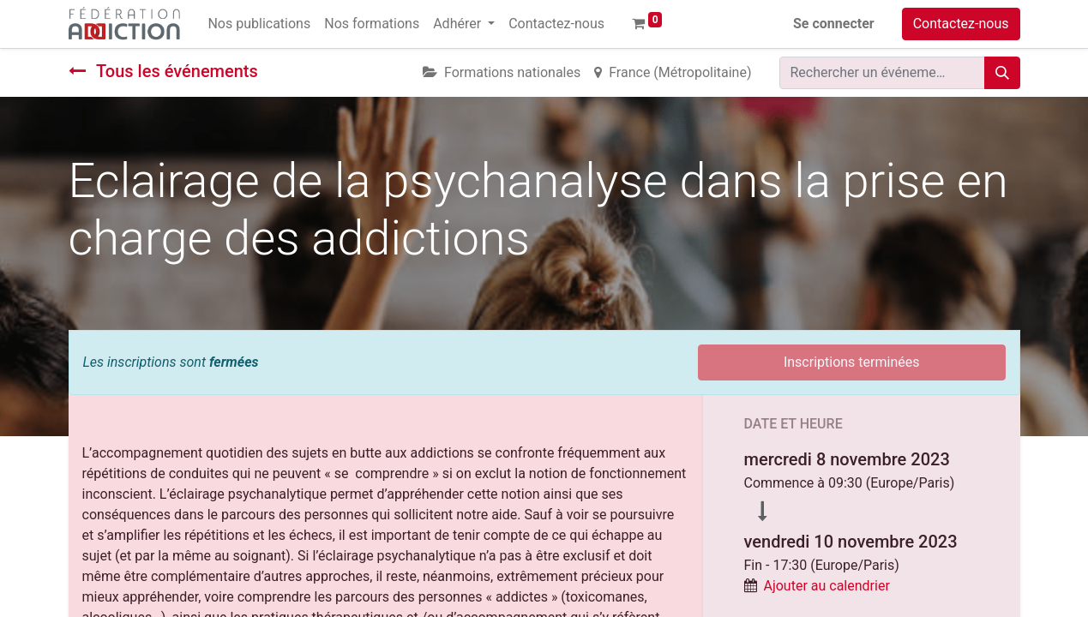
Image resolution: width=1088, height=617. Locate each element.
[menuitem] (259, 24)
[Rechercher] (1002, 73)
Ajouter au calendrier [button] (826, 586)
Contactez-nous (961, 23)
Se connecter (834, 23)
